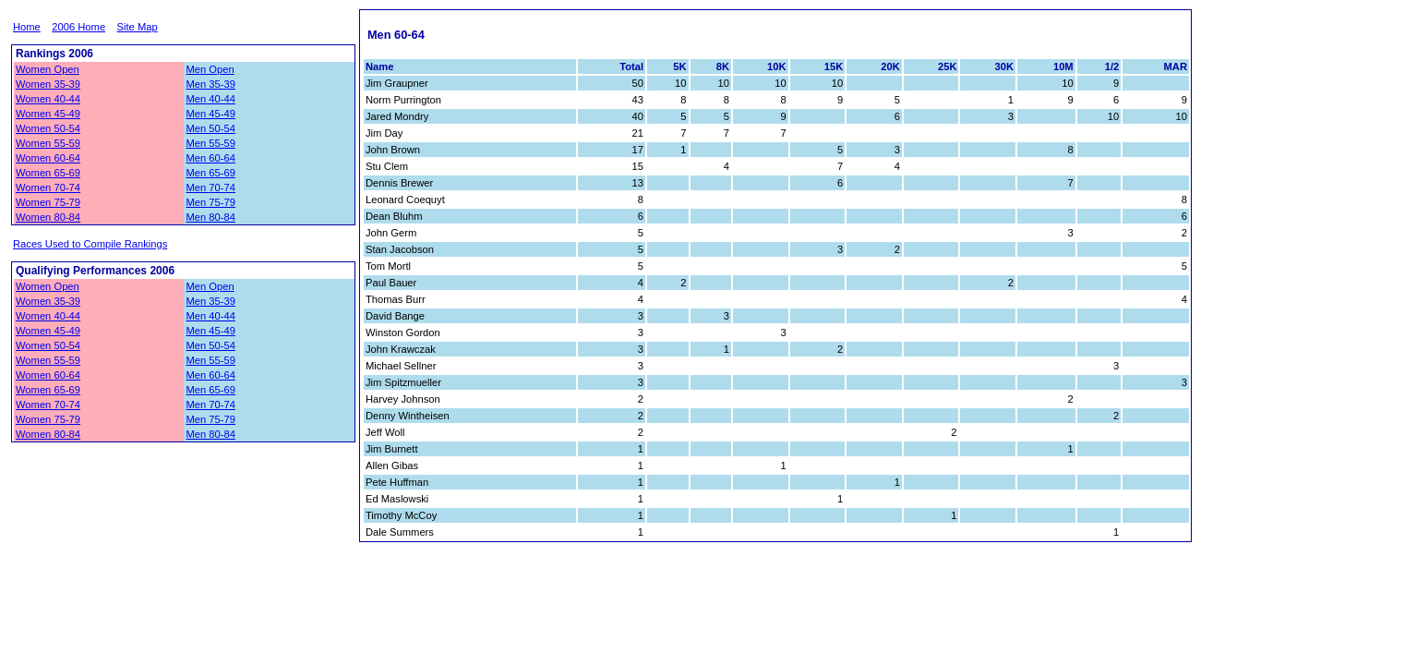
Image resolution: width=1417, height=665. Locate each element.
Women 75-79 (48, 202)
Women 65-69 (48, 172)
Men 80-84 (210, 217)
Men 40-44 (210, 98)
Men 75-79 (210, 202)
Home (27, 26)
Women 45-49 (48, 113)
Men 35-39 (210, 84)
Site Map (137, 26)
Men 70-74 (210, 187)
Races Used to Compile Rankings (90, 243)
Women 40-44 (48, 98)
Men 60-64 (210, 157)
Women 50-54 (48, 128)
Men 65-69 (210, 172)
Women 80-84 (48, 217)
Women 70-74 (48, 187)
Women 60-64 (48, 157)
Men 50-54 (210, 128)
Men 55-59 (210, 143)
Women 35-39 (48, 84)
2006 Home (78, 26)
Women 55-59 (48, 143)
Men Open (210, 69)
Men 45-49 (210, 113)
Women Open (47, 69)
